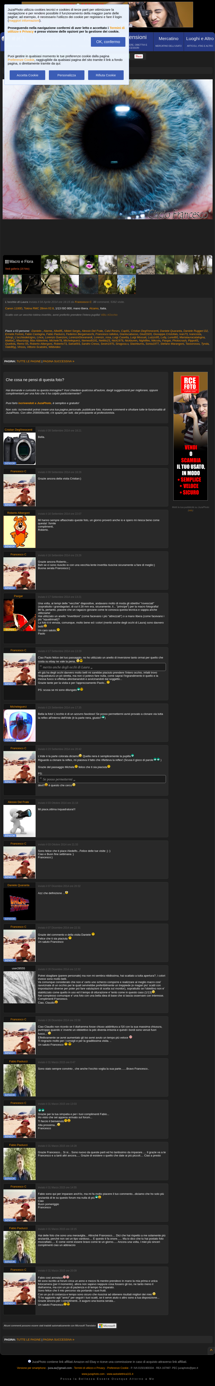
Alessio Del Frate (92, 330)
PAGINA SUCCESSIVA (58, 361)
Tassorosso (192, 343)
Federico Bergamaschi (80, 334)
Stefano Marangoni (172, 343)
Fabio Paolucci (55, 334)
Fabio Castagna (35, 334)
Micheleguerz (71, 340)
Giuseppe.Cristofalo (165, 334)
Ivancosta (195, 334)
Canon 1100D (13, 308)
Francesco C (83, 302)
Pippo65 (193, 340)
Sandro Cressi (90, 343)
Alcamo (93, 308)
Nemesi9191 (89, 340)
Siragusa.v (122, 343)
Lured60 (173, 337)
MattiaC (10, 340)
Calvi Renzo (112, 330)
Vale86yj (10, 347)
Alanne (48, 330)
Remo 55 (22, 343)
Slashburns (137, 343)
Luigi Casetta (120, 337)
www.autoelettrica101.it (120, 1373)
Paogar (166, 340)
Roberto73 (60, 343)
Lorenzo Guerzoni (56, 337)
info (190, 510)
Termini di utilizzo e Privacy (89, 1367)
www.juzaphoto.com (93, 1373)
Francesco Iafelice (106, 334)
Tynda (205, 343)
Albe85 (58, 330)
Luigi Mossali (138, 337)
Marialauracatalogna (192, 337)
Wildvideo (54, 347)
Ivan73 (183, 334)
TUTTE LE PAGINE (29, 361)
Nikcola (156, 340)
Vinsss (21, 347)
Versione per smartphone (31, 1367)
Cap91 (125, 330)
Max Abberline (39, 340)
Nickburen (131, 340)
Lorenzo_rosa (102, 337)
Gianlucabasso (129, 334)
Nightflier (144, 340)
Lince (40, 337)
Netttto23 (104, 340)
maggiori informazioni (24, 20)
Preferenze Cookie (21, 60)
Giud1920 (146, 334)
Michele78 (55, 340)
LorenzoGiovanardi (80, 337)
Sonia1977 (152, 343)
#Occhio (112, 314)
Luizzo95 (153, 337)
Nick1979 (117, 340)
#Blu (104, 314)
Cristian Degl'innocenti (144, 330)
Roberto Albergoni (41, 343)
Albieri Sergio (72, 330)
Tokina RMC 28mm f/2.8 (39, 308)
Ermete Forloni (14, 334)
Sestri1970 (107, 343)
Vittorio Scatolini (37, 347)
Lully (163, 337)
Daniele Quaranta (171, 330)
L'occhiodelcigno (25, 337)
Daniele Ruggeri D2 (195, 330)
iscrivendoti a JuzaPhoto (34, 403)
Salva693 (74, 343)
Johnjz (9, 337)
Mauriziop (22, 340)
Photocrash (179, 340)
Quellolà (10, 343)
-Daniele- (36, 330)
